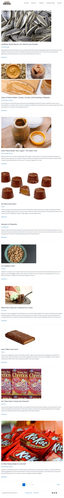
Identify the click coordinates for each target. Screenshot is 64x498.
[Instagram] (56, 492)
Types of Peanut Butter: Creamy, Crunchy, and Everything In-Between (26, 97)
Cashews (42, 3)
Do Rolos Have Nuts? (9, 204)
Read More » (4, 57)
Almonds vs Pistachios (9, 224)
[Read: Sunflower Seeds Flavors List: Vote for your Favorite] (26, 26)
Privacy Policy (28, 492)
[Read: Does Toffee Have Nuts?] (18, 336)
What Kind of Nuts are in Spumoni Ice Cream (17, 308)
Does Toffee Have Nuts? (10, 349)
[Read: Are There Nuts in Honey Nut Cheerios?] (21, 383)
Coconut (59, 3)
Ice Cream (3, 310)
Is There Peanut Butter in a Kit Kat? (14, 464)
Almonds (27, 3)
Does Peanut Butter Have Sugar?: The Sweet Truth (19, 151)
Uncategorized (5, 227)
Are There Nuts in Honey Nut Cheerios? (15, 401)
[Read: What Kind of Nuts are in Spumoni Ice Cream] (18, 295)
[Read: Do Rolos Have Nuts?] (26, 185)
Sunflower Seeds (51, 3)
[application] (37, 2)
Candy (2, 206)
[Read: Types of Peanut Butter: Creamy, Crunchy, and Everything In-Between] (26, 79)
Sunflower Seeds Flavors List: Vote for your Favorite (20, 44)
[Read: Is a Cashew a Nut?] (18, 253)
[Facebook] (52, 492)
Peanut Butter (4, 100)
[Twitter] (54, 492)
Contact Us (36, 492)
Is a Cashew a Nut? (8, 266)
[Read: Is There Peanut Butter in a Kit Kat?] (32, 440)
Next (59, 484)
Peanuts (35, 2)
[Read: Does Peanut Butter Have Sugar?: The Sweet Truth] (26, 132)
